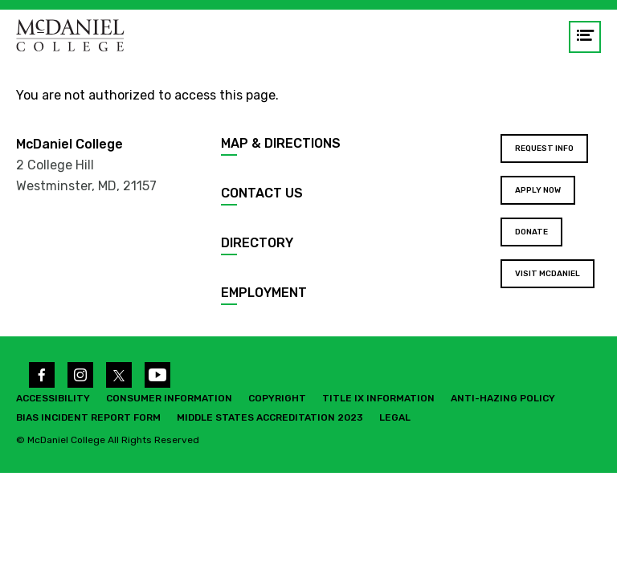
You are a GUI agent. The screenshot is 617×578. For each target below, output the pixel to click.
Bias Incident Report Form (88, 417)
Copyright (277, 398)
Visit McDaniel (547, 274)
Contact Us (262, 193)
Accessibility (53, 398)
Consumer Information (169, 398)
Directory (257, 242)
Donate (531, 232)
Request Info (544, 148)
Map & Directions (281, 143)
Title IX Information (378, 398)
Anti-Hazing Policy (503, 398)
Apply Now (538, 190)
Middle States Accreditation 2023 (270, 417)
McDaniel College (69, 144)
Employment (264, 292)
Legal (395, 417)
